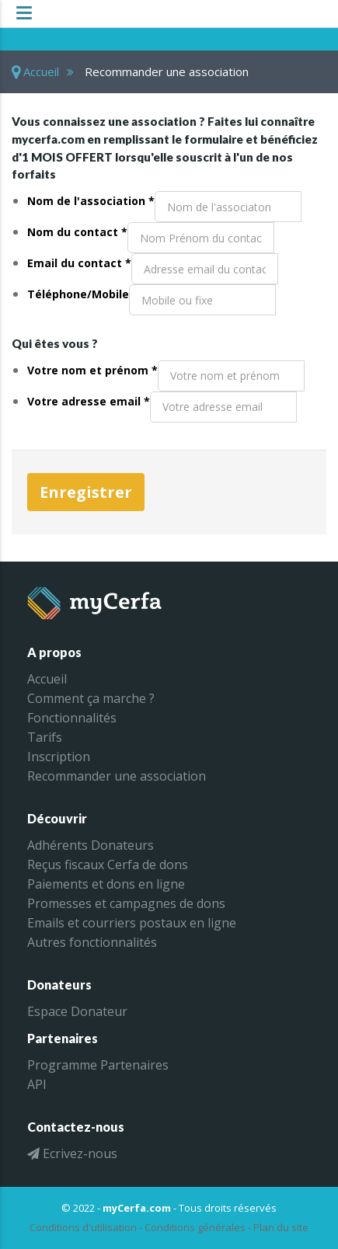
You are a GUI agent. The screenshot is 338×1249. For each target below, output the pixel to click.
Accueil (35, 71)
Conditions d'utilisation (83, 1227)
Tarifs (44, 737)
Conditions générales (195, 1227)
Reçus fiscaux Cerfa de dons (107, 864)
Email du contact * (79, 263)
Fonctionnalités (72, 717)
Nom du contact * (77, 231)
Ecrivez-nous (72, 1153)
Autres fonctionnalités (92, 942)
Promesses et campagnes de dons (126, 903)
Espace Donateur (77, 1011)
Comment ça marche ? (91, 698)
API (37, 1084)
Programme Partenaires (98, 1064)
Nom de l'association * (91, 200)
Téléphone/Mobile (78, 294)
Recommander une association (116, 776)
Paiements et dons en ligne (106, 883)
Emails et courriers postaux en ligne (131, 922)
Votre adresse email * (88, 401)
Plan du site (280, 1227)
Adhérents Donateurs (90, 845)
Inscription (58, 756)
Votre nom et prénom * (92, 370)
